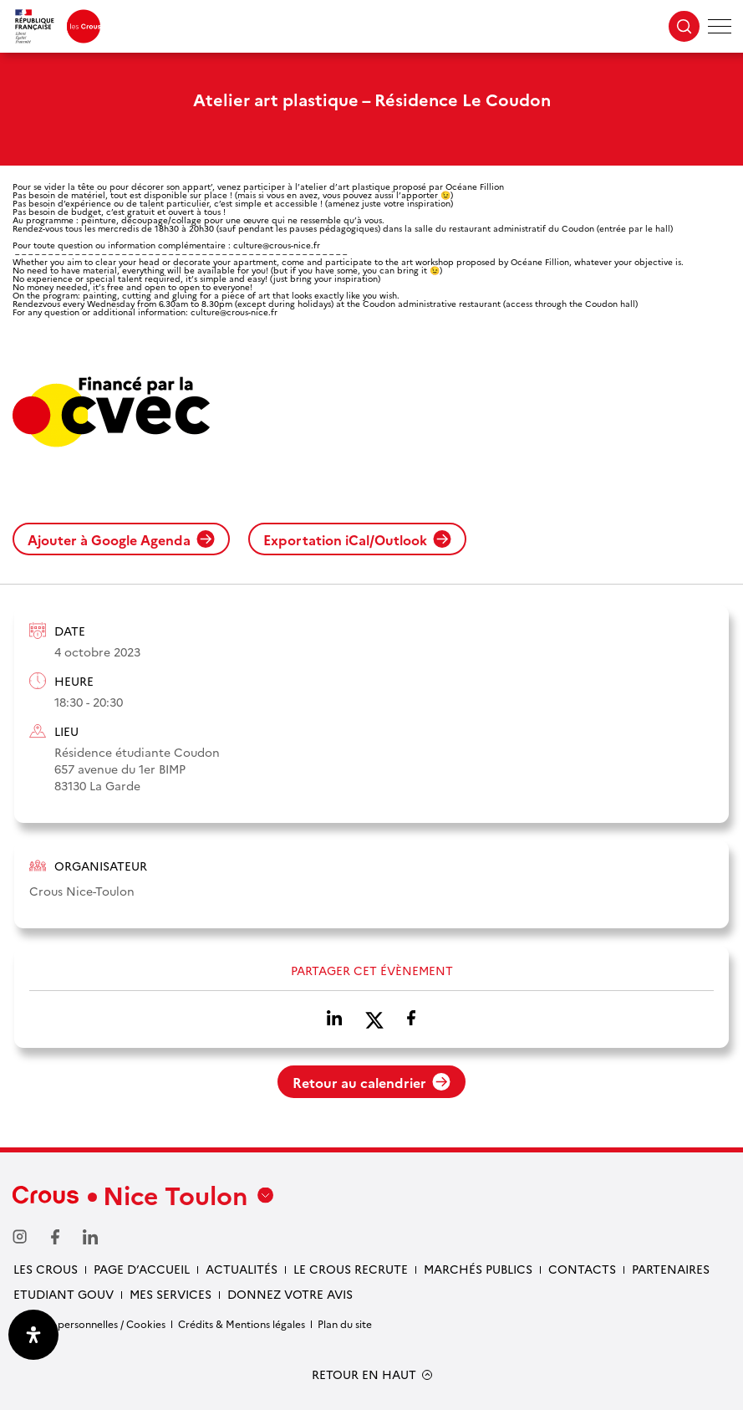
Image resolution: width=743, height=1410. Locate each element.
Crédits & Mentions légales (241, 1323)
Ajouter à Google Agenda (121, 539)
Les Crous (45, 1268)
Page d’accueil (142, 1268)
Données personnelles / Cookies (89, 1323)
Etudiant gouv (63, 1293)
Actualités (241, 1268)
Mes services (170, 1293)
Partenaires (671, 1268)
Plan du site (345, 1323)
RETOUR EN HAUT (364, 1374)
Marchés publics (478, 1268)
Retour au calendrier (371, 1082)
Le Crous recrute (350, 1268)
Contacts (582, 1268)
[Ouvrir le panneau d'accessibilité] (33, 1335)
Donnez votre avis (290, 1293)
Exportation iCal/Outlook (357, 539)
